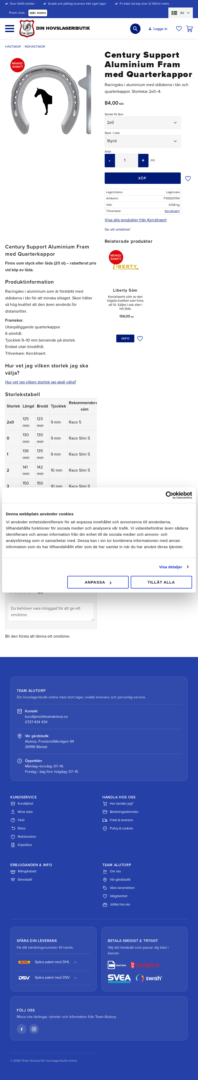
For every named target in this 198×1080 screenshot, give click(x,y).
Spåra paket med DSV (43, 977)
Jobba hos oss (116, 904)
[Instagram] (34, 1029)
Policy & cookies (117, 828)
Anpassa (98, 582)
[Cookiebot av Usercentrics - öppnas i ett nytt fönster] (169, 495)
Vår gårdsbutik (116, 879)
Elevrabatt (21, 879)
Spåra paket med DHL (43, 962)
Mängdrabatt (23, 871)
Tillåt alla (161, 582)
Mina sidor (21, 811)
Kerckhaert (172, 211)
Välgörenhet (114, 896)
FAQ (17, 820)
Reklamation (23, 836)
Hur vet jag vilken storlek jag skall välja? (40, 382)
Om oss (111, 871)
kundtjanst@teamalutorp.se (46, 716)
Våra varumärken (118, 888)
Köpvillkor (21, 845)
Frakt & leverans (117, 820)
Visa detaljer (170, 567)
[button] (9, 28)
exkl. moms (38, 13)
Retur (18, 828)
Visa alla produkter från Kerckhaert (136, 220)
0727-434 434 (36, 722)
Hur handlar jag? (117, 803)
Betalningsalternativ (120, 811)
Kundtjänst (21, 803)
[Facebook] (22, 1029)
